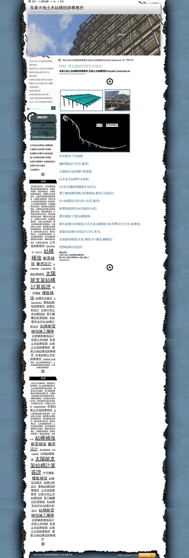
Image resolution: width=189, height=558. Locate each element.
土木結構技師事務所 (39, 204)
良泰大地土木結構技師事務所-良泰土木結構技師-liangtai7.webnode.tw (92, 60)
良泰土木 (38, 252)
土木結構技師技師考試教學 (41, 388)
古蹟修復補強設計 (43, 335)
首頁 (34, 1)
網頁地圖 (45, 1)
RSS (54, 1)
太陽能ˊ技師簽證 (40, 199)
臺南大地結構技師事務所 (43, 351)
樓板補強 (39, 478)
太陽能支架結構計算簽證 (43, 280)
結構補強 (45, 438)
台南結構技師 (46, 269)
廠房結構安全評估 (41, 231)
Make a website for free (128, 555)
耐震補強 (38, 444)
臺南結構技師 (44, 433)
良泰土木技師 (39, 339)
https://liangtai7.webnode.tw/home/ (72, 73)
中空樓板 (48, 472)
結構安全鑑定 (44, 298)
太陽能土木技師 (40, 219)
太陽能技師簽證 (42, 242)
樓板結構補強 (46, 211)
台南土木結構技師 (45, 221)
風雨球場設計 (43, 191)
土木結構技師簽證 (45, 234)
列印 (62, 1)
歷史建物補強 (45, 450)
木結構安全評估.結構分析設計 (42, 322)
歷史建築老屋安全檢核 (46, 401)
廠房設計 (44, 264)
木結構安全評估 (37, 186)
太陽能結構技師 (39, 407)
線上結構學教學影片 (44, 362)
